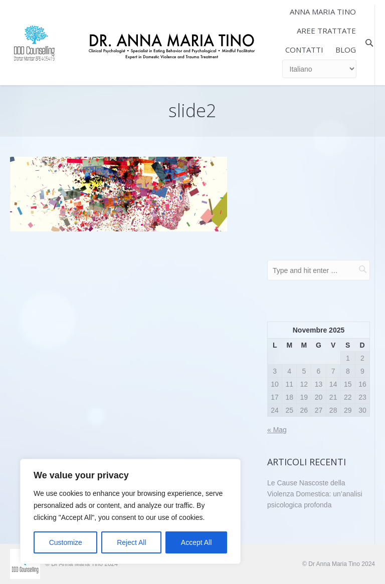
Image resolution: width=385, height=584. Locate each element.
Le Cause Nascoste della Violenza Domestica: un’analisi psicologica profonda (314, 494)
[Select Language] (319, 69)
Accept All (196, 542)
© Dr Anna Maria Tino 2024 (338, 563)
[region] (130, 511)
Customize (65, 542)
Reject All (131, 542)
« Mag (277, 430)
